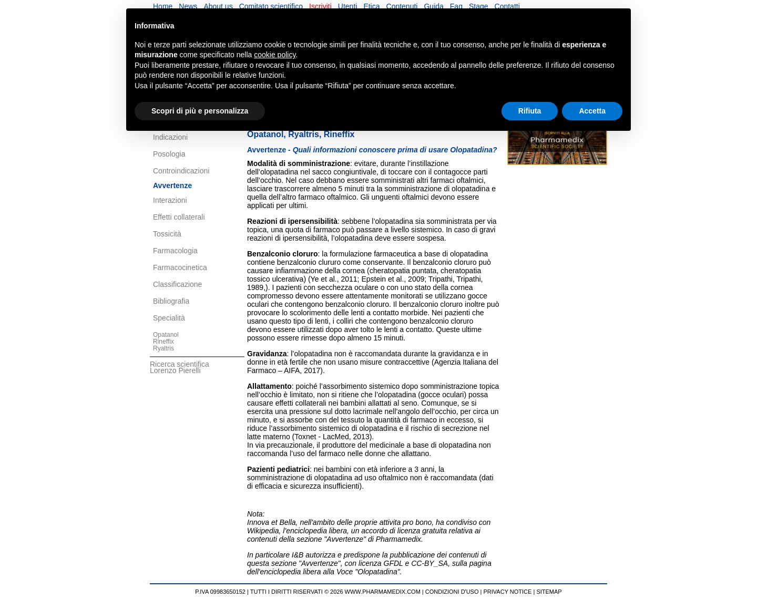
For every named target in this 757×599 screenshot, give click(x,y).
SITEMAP (548, 591)
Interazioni (170, 200)
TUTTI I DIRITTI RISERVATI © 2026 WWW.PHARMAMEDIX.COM (335, 591)
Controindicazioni (181, 171)
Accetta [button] (592, 111)
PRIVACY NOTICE (508, 591)
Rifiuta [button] (529, 111)
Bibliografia (171, 301)
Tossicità (167, 234)
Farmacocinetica (180, 267)
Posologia (169, 154)
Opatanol (166, 334)
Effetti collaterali (179, 217)
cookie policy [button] (274, 54)
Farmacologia (175, 250)
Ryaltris (163, 348)
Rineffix (163, 341)
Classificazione (177, 284)
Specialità (169, 318)
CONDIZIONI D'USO (452, 591)
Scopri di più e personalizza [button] (199, 111)
